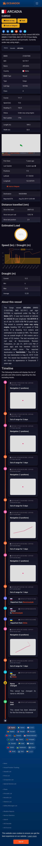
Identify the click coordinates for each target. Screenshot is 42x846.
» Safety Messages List (10, 806)
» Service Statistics (9, 815)
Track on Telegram (10, 25)
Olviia (25, 623)
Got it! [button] (21, 842)
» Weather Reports (8, 811)
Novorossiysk (28, 602)
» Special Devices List (9, 784)
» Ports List (6, 776)
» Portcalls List (7, 793)
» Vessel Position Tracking (11, 767)
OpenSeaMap (6, 155)
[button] (21, 145)
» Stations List (7, 802)
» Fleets (5, 789)
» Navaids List (7, 797)
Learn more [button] (32, 836)
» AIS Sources (7, 827)
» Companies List (8, 780)
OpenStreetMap (14, 153)
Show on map (9, 20)
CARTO (30, 153)
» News (5, 763)
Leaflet (5, 153)
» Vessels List (7, 771)
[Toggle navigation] (37, 3)
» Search (5, 819)
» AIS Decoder (7, 823)
